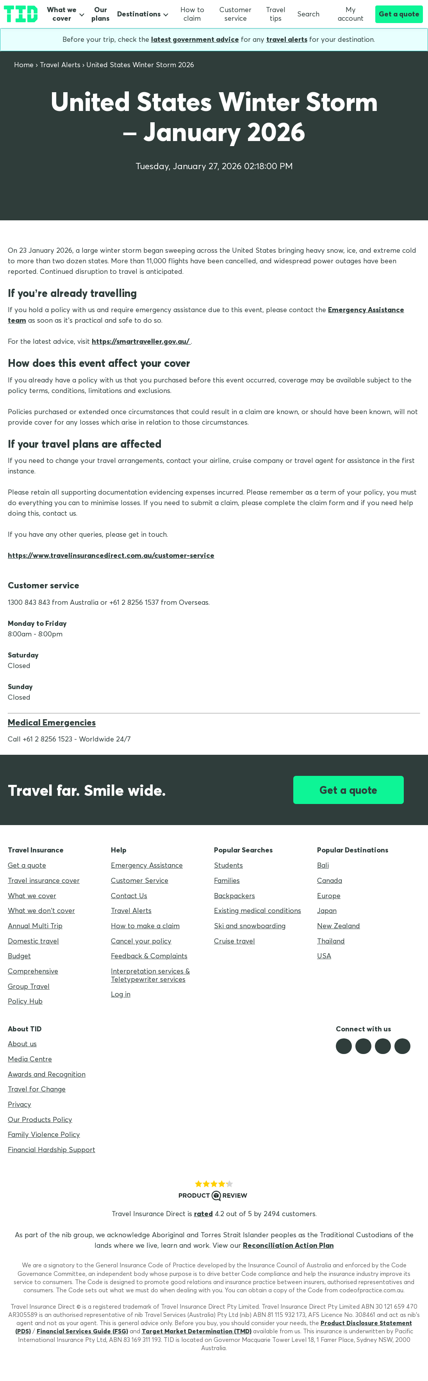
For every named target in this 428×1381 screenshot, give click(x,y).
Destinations (138, 13)
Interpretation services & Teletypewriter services (150, 975)
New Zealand (338, 925)
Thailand (331, 940)
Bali (323, 865)
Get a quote (399, 13)
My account (347, 14)
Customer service (235, 14)
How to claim (192, 14)
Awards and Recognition (47, 1074)
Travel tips (275, 14)
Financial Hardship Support (51, 1149)
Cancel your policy (141, 940)
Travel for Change (37, 1088)
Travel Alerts (131, 910)
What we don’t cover (41, 910)
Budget (19, 955)
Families (227, 880)
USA (324, 955)
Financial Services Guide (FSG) (82, 1331)
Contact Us (129, 895)
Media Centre (30, 1058)
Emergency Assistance (147, 865)
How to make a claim (145, 925)
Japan (327, 910)
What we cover (62, 14)
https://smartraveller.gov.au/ (141, 341)
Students (228, 865)
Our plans (100, 14)
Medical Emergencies (52, 722)
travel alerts (286, 39)
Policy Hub (25, 1001)
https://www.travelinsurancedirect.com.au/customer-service (111, 555)
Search (308, 13)
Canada (329, 880)
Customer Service (139, 880)
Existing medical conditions (257, 910)
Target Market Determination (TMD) (196, 1331)
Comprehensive (33, 971)
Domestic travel (33, 940)
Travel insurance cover (44, 880)
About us (22, 1043)
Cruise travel (234, 940)
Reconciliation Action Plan (288, 1245)
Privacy (19, 1104)
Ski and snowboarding (249, 925)
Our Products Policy (40, 1119)
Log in (120, 994)
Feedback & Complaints (149, 955)
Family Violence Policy (44, 1134)
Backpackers (234, 895)
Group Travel (29, 986)
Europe (329, 895)
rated (203, 1213)
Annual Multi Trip (35, 925)
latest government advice (195, 39)
